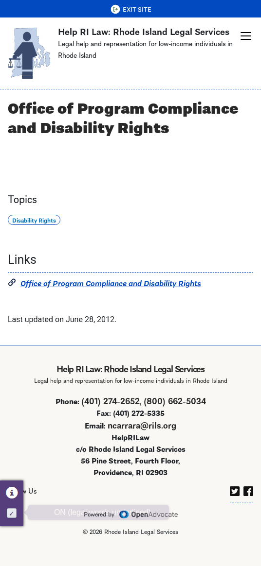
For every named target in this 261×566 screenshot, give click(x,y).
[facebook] (248, 500)
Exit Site (137, 9)
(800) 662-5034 (175, 411)
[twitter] (235, 500)
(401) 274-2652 (110, 411)
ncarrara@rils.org (142, 435)
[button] (246, 36)
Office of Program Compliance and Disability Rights (110, 294)
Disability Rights (34, 231)
